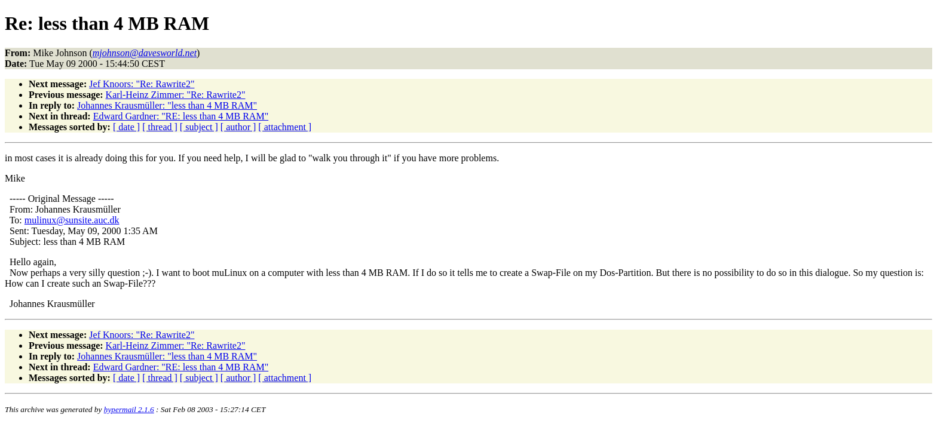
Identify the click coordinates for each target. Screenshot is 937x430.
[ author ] (238, 127)
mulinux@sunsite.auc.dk (72, 220)
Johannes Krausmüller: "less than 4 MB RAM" (167, 105)
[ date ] (126, 127)
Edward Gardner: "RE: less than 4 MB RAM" (180, 116)
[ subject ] (199, 127)
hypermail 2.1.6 (129, 409)
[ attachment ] (284, 127)
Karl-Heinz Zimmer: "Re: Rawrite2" (176, 95)
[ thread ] (159, 127)
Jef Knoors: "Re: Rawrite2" (141, 84)
